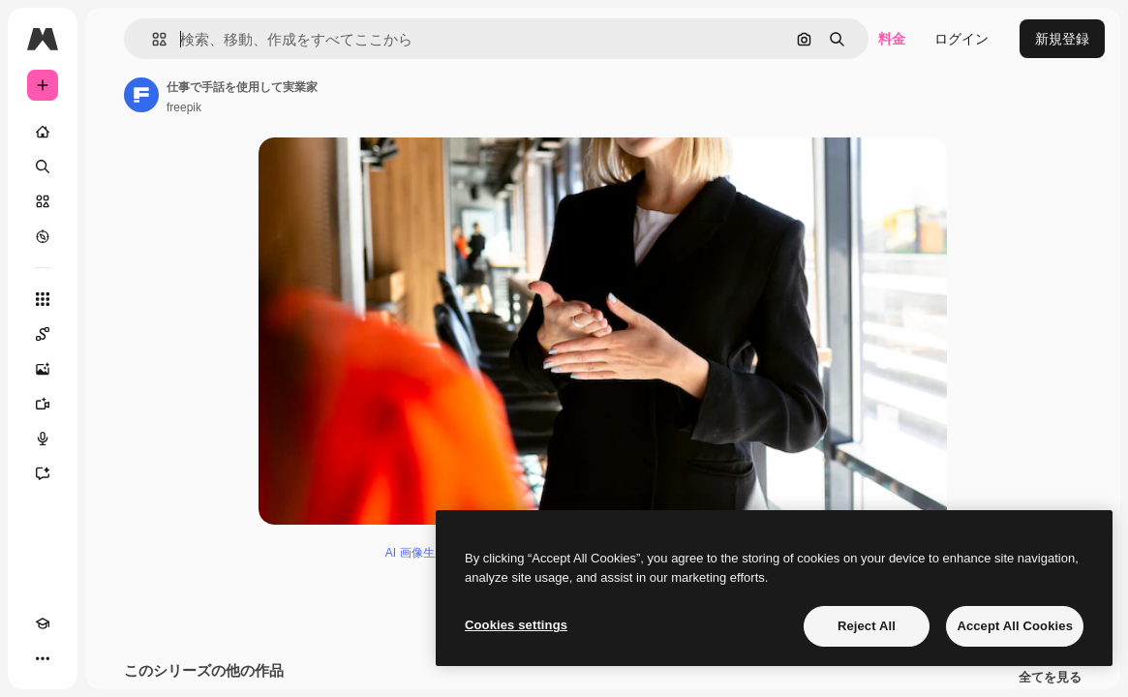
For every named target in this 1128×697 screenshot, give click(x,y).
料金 (891, 38)
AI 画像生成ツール (433, 553)
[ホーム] (42, 131)
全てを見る (1050, 677)
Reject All (867, 626)
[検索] (42, 166)
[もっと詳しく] (42, 236)
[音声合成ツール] (42, 438)
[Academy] (42, 623)
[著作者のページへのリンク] (141, 94)
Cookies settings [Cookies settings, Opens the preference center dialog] (516, 625)
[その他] (42, 658)
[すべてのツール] (42, 299)
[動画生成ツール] (42, 403)
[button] (151, 39)
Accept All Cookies (1015, 626)
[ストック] (42, 201)
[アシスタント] (42, 473)
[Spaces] (42, 333)
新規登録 (1062, 38)
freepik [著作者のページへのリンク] (184, 107)
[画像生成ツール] (42, 368)
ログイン (961, 38)
